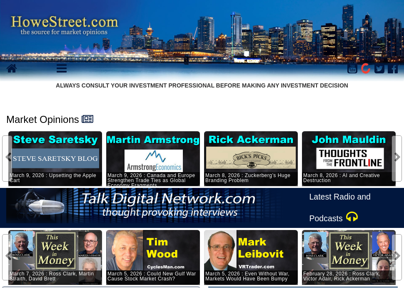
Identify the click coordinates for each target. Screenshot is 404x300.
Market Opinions (42, 119)
